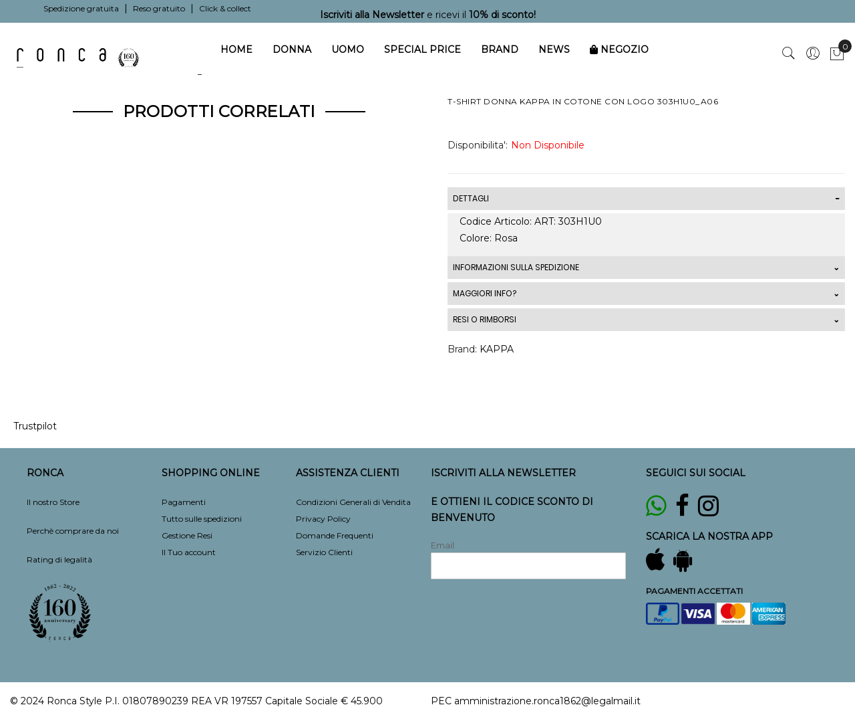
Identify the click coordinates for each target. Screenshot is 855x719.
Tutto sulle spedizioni (202, 519)
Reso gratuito (159, 8)
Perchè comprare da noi (73, 531)
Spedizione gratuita (81, 8)
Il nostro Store (53, 502)
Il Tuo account (189, 552)
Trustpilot (35, 426)
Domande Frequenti (334, 535)
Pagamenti (184, 502)
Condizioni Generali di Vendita (353, 502)
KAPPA (497, 349)
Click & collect (225, 8)
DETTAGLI (471, 198)
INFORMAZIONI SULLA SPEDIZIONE (516, 267)
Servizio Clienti (324, 552)
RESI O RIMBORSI (484, 319)
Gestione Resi (187, 535)
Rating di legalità (59, 559)
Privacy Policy (323, 519)
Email (442, 545)
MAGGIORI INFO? (484, 293)
